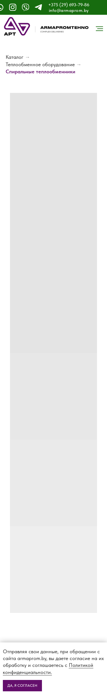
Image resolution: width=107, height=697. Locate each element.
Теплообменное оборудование (40, 64)
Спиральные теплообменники (40, 71)
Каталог (14, 57)
